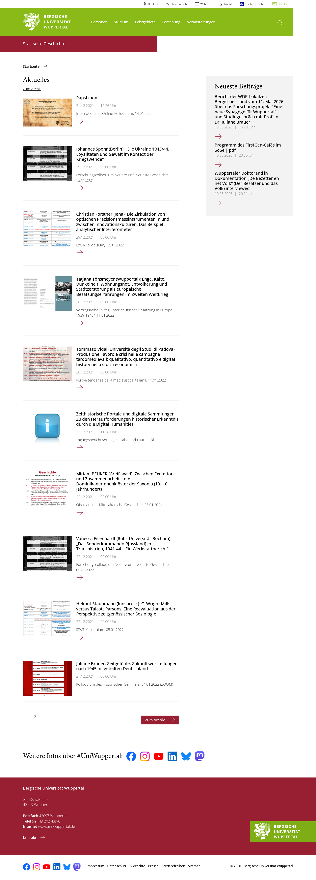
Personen (99, 21)
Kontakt (30, 837)
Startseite (32, 66)
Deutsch (284, 4)
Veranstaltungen (201, 21)
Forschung (171, 21)
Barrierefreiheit (173, 866)
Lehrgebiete (145, 21)
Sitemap (194, 866)
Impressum (95, 866)
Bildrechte (137, 866)
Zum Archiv (32, 88)
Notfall (228, 4)
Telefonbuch (179, 4)
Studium (121, 21)
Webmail (205, 4)
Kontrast (153, 4)
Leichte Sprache (254, 4)
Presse (153, 866)
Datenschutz (117, 866)
